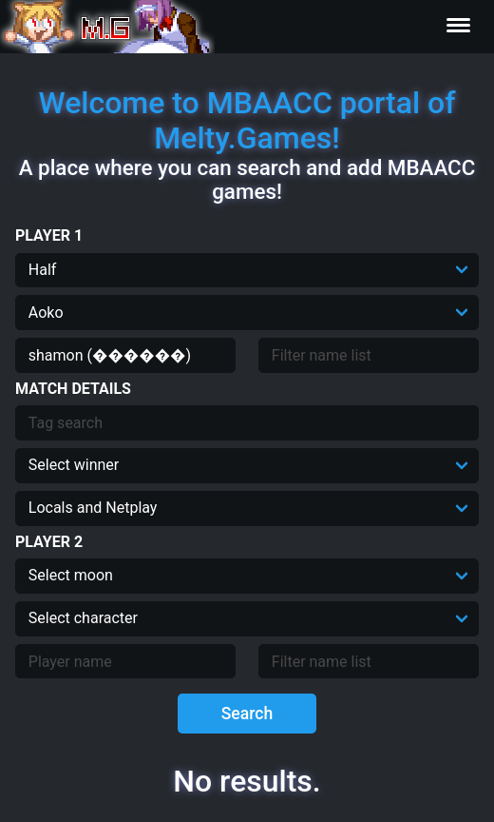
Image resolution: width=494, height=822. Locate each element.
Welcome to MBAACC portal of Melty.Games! (246, 120)
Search (247, 713)
